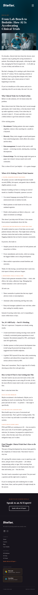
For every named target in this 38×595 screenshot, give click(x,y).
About (4, 539)
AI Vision (5, 558)
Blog (4, 544)
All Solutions (6, 553)
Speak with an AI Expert (19, 508)
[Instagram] (7, 531)
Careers (5, 541)
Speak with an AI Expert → (10, 561)
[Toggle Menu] (33, 5)
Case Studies (6, 546)
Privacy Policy (30, 589)
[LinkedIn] (4, 531)
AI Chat (5, 555)
